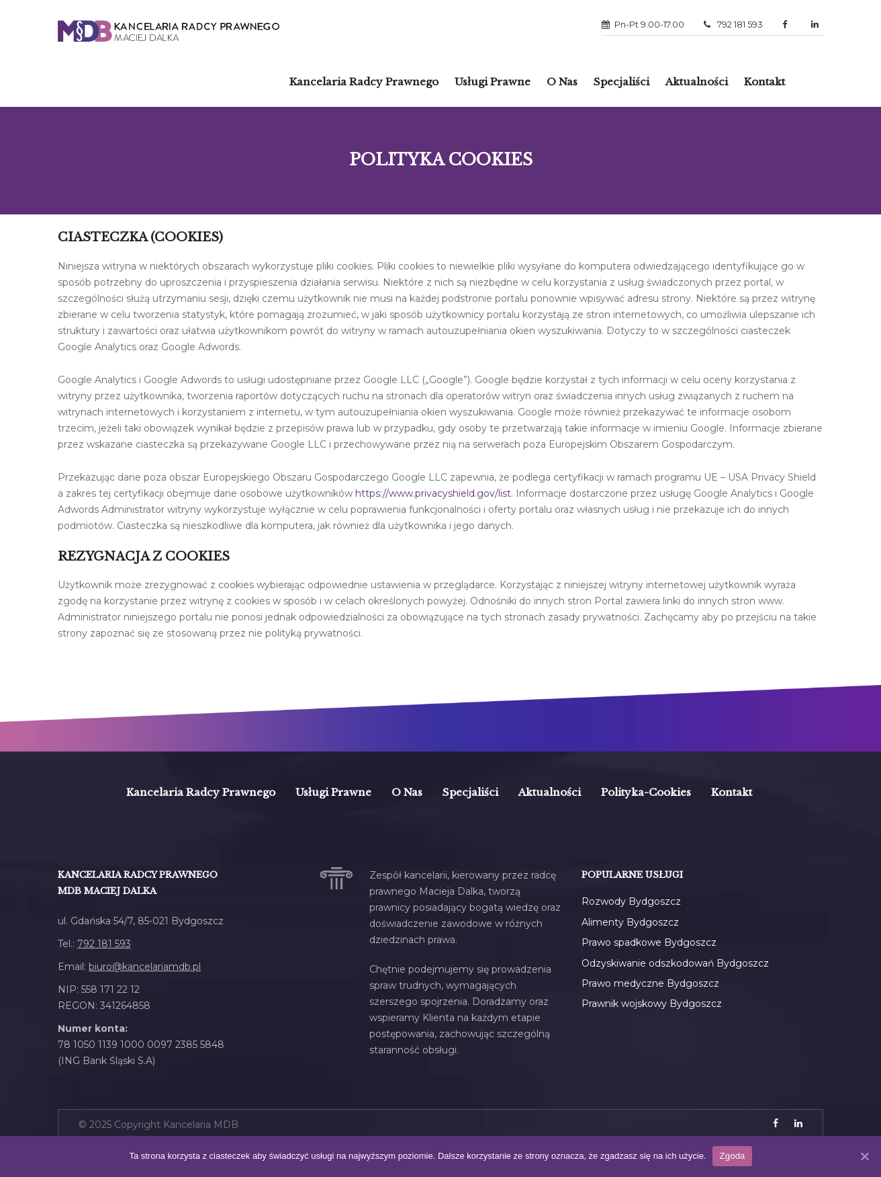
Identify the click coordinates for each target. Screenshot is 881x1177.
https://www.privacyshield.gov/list (433, 493)
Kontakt (764, 81)
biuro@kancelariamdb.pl (145, 967)
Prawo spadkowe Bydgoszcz (649, 942)
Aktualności (696, 81)
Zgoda (732, 1156)
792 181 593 (733, 24)
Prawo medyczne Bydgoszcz (650, 983)
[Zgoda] (864, 1156)
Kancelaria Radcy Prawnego (200, 792)
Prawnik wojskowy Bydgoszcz (652, 1004)
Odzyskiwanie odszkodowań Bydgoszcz (675, 963)
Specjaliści (621, 81)
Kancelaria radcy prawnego (363, 81)
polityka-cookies (646, 792)
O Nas (562, 81)
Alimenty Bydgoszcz (630, 922)
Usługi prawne (492, 81)
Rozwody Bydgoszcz (631, 901)
